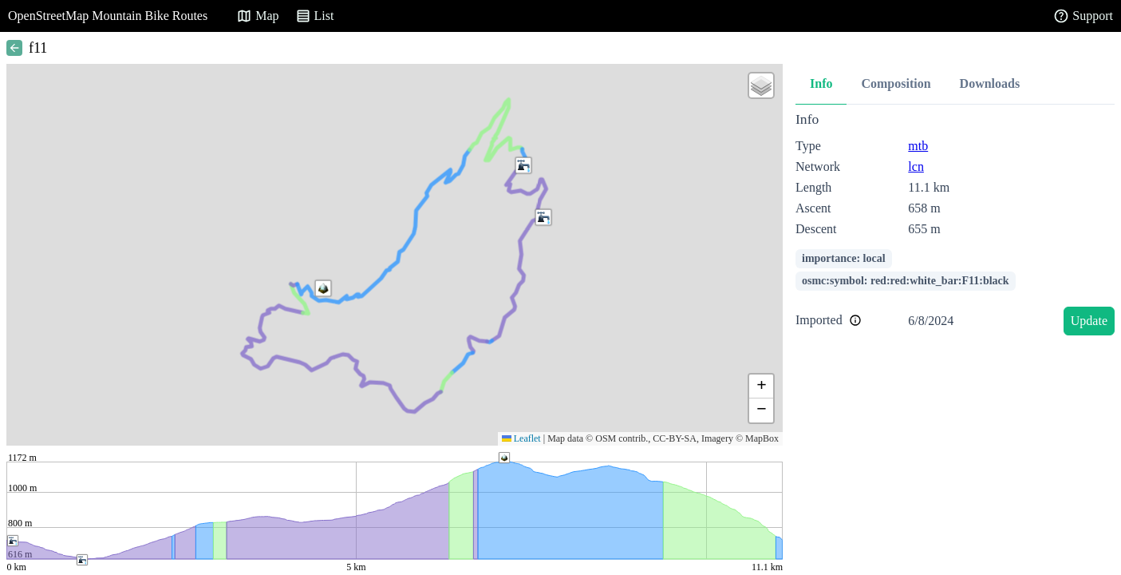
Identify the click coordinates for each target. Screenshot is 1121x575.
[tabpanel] (955, 226)
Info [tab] (821, 83)
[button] (523, 165)
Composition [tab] (895, 83)
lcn (916, 166)
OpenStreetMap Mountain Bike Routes (107, 15)
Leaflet (521, 438)
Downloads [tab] (990, 83)
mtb (918, 146)
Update (1089, 320)
